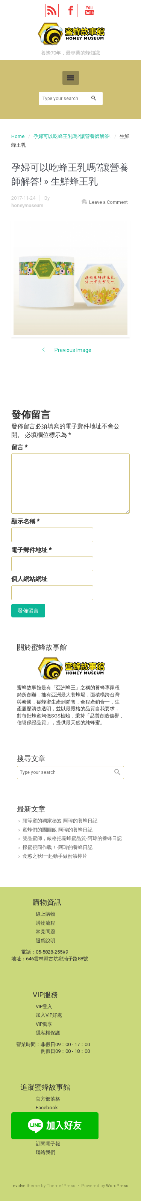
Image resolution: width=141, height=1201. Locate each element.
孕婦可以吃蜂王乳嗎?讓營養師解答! (72, 136)
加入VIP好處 (49, 1015)
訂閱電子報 (48, 1143)
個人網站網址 (29, 578)
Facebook (47, 1107)
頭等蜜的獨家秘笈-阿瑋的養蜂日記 (60, 820)
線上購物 (45, 914)
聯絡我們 (45, 1152)
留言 (19, 447)
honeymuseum (27, 205)
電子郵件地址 (31, 549)
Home (17, 136)
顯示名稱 (25, 521)
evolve (19, 1185)
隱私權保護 (48, 1033)
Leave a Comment (108, 202)
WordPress (117, 1185)
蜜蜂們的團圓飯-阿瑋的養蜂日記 (57, 830)
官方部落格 (48, 1099)
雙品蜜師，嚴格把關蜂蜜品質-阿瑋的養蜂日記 (72, 838)
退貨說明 (45, 940)
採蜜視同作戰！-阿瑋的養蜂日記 (57, 847)
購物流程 (45, 923)
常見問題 (45, 931)
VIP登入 (44, 1006)
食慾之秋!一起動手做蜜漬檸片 (55, 856)
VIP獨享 (44, 1024)
